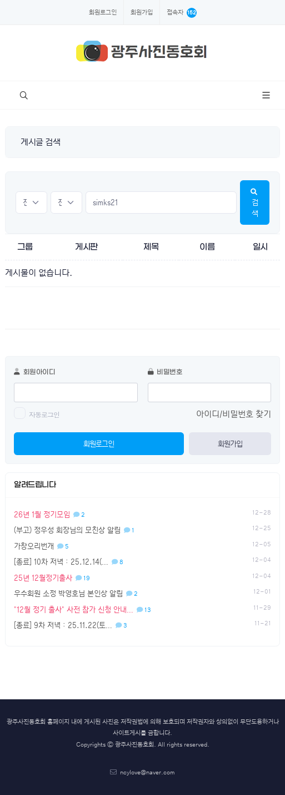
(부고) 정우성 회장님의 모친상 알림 (74, 530)
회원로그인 (103, 12)
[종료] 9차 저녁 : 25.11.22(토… (70, 625)
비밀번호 (165, 372)
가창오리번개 (41, 546)
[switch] (20, 413)
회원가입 (142, 12)
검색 (255, 203)
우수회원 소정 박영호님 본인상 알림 (76, 593)
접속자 (182, 13)
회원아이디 (34, 372)
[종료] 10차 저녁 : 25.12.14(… (68, 561)
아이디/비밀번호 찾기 (233, 414)
